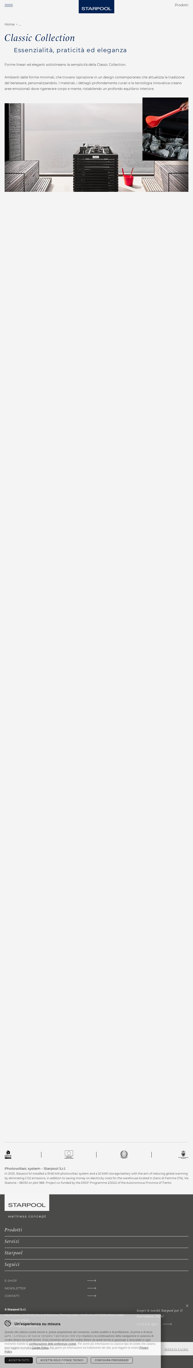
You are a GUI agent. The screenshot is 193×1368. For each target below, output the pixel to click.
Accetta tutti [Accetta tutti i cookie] (19, 1360)
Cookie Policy (40, 1347)
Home (9, 24)
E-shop (11, 1280)
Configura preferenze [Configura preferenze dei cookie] (112, 1360)
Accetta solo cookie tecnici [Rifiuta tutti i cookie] (61, 1360)
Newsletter (15, 1288)
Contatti (12, 1296)
